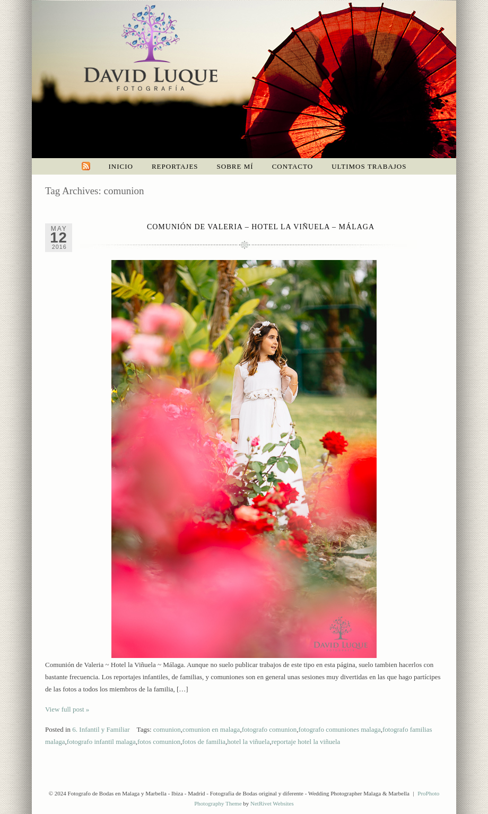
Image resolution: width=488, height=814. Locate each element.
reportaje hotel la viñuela (306, 742)
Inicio (121, 166)
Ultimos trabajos (369, 166)
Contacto (292, 166)
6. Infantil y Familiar (100, 729)
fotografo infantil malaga (101, 742)
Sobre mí (235, 166)
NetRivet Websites (272, 803)
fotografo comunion (269, 729)
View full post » (67, 709)
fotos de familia (204, 742)
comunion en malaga (211, 729)
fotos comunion (158, 742)
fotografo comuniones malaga (340, 729)
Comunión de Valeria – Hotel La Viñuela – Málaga (260, 227)
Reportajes (175, 166)
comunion (167, 729)
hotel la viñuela (248, 742)
